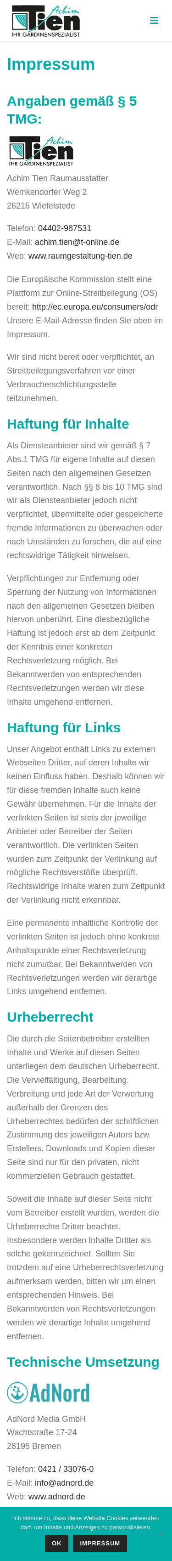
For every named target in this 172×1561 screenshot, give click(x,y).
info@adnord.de (64, 1482)
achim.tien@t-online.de (77, 242)
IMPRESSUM (100, 1543)
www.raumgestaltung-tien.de (80, 255)
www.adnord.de (56, 1496)
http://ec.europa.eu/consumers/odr (95, 306)
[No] (160, 1533)
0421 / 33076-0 (66, 1469)
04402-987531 (64, 228)
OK (57, 1543)
